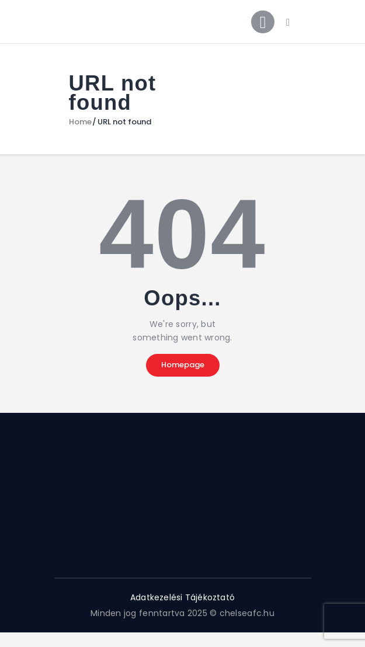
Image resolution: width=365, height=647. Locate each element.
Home (80, 122)
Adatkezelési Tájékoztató (182, 598)
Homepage (182, 365)
